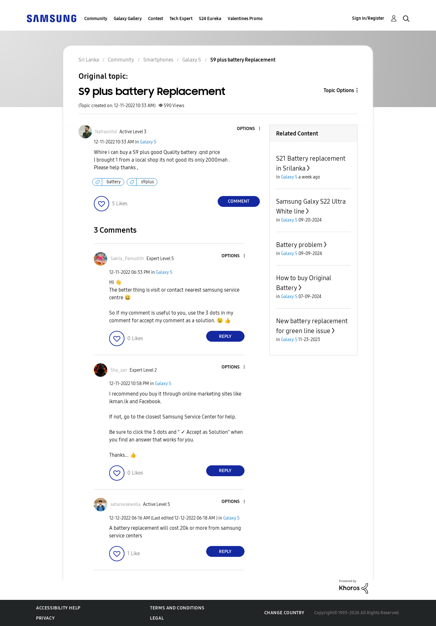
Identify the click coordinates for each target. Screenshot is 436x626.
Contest (155, 18)
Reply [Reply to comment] (225, 336)
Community (95, 18)
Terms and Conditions (177, 608)
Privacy (45, 618)
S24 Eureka (210, 18)
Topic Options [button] (339, 90)
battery (114, 182)
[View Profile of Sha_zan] (118, 370)
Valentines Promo (245, 18)
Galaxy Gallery (128, 18)
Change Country (284, 612)
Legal (157, 618)
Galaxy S (148, 142)
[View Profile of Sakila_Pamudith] (127, 258)
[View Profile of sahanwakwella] (125, 504)
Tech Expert (180, 18)
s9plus (147, 182)
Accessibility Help (58, 608)
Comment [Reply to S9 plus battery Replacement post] (238, 201)
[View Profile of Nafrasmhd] (106, 132)
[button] (248, 129)
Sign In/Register (368, 18)
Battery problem (299, 245)
